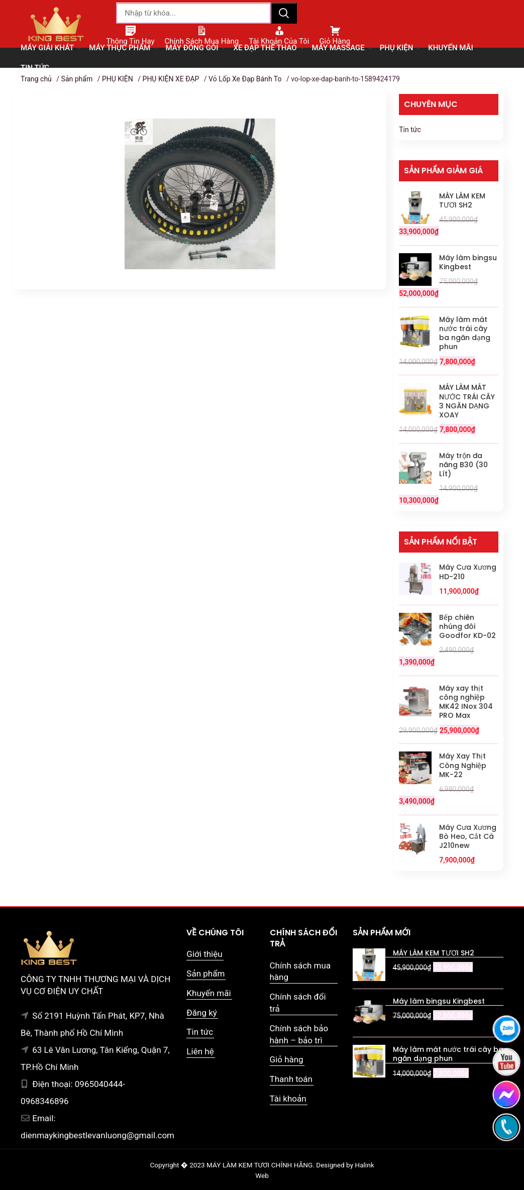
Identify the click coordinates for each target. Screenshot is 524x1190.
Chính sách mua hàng (300, 971)
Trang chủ (36, 79)
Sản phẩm (77, 79)
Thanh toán (291, 1079)
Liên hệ (200, 1051)
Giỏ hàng (286, 1059)
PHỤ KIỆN (117, 79)
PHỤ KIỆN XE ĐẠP (171, 79)
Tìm (284, 13)
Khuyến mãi (208, 993)
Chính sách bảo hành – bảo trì (299, 1034)
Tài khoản (288, 1099)
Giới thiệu (204, 954)
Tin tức (410, 130)
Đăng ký (201, 1013)
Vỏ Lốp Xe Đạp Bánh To (244, 79)
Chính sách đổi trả (298, 1003)
